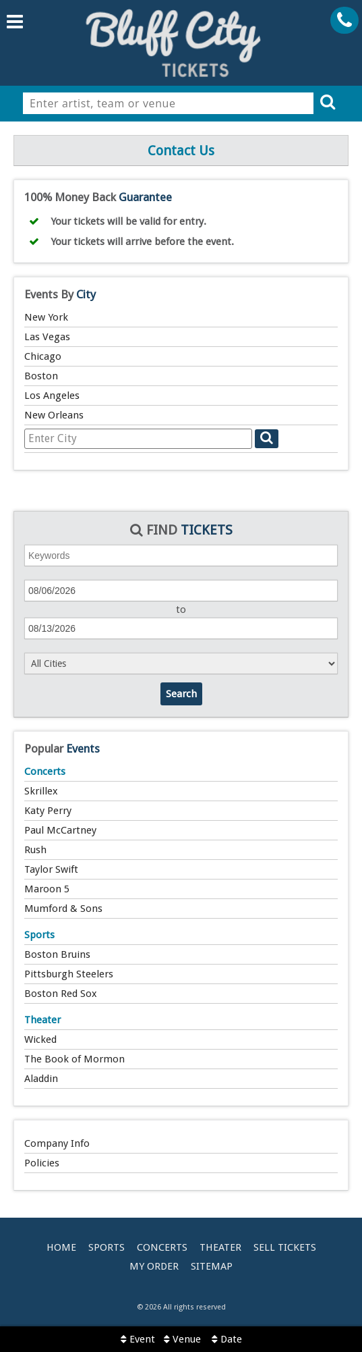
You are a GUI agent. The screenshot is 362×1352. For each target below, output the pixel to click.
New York (46, 317)
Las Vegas (47, 337)
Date (227, 1339)
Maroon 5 (46, 889)
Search (181, 694)
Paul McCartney (60, 830)
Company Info (57, 1143)
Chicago (42, 356)
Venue (182, 1339)
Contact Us (181, 150)
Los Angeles (52, 395)
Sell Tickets (284, 1247)
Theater (42, 1020)
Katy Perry (47, 811)
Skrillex (41, 791)
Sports (39, 935)
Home (61, 1247)
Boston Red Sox (60, 994)
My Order (154, 1266)
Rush (35, 850)
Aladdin (41, 1079)
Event (138, 1339)
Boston (41, 376)
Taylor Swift (51, 869)
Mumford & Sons (63, 908)
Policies (41, 1163)
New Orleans (54, 415)
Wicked (40, 1039)
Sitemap (212, 1266)
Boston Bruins (57, 954)
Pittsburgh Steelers (68, 974)
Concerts (44, 771)
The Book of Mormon (74, 1059)
